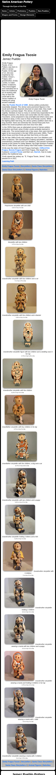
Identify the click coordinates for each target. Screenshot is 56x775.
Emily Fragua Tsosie (10, 166)
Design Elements (27, 15)
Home (4, 11)
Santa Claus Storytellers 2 (13, 170)
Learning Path (8, 161)
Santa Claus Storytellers (42, 166)
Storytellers (25, 166)
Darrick (37, 152)
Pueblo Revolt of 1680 (18, 105)
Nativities (43, 170)
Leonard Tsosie (16, 152)
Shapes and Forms (10, 15)
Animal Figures (31, 170)
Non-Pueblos (43, 11)
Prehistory (21, 11)
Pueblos (32, 11)
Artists (12, 11)
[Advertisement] (28, 36)
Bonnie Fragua (15, 150)
